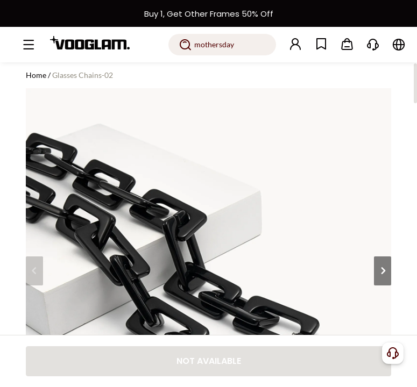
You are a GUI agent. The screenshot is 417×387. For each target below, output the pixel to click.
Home (36, 75)
